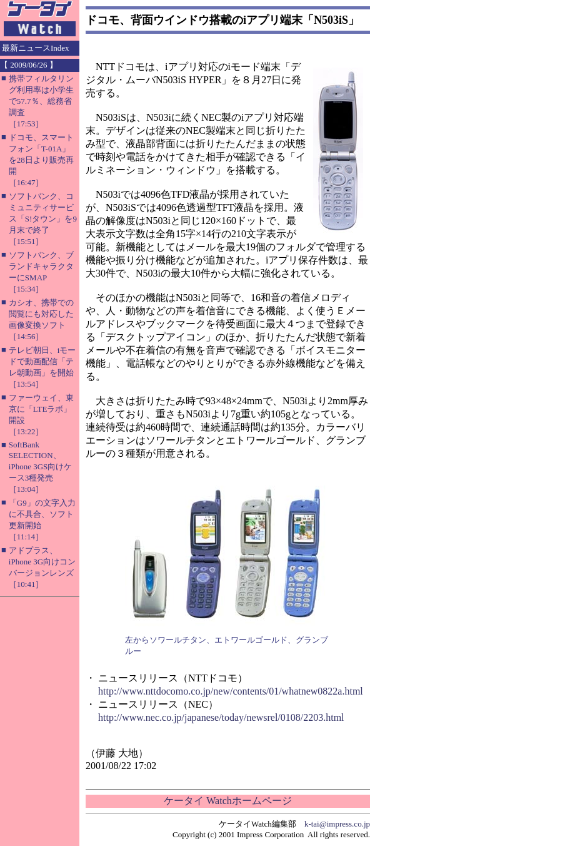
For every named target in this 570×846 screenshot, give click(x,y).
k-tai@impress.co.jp (337, 823)
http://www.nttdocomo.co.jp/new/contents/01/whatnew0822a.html (230, 691)
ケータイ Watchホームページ (227, 800)
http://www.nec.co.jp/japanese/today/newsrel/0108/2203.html (221, 717)
